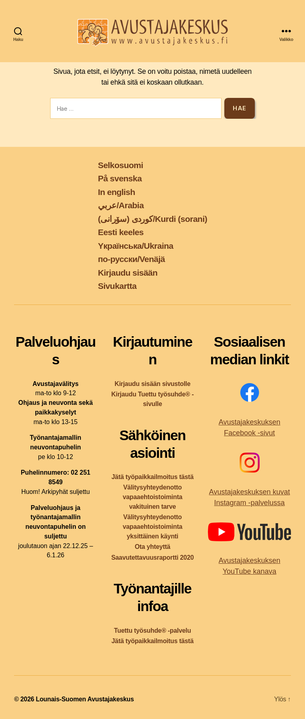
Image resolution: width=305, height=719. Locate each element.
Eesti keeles (121, 232)
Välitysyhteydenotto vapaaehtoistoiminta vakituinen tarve (153, 497)
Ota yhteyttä (153, 546)
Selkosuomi (120, 165)
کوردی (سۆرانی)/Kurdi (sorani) (152, 218)
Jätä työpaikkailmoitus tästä (152, 476)
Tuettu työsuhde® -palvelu (152, 630)
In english (116, 192)
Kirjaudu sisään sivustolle (152, 383)
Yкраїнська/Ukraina (135, 245)
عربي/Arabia (121, 205)
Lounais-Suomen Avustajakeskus (85, 699)
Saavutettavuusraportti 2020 (152, 557)
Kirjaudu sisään (127, 272)
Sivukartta (117, 285)
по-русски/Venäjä (131, 259)
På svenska (120, 178)
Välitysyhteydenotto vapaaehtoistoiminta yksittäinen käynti (153, 527)
